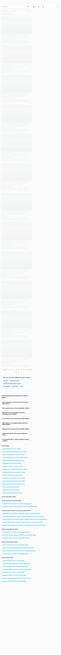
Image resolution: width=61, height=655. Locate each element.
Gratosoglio (15, 386)
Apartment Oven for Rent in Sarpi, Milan (13, 572)
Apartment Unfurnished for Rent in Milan (13, 481)
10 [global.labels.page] (26, 369)
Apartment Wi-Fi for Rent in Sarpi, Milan (13, 560)
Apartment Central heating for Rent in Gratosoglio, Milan (17, 547)
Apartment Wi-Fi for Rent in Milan (11, 448)
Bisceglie (6, 380)
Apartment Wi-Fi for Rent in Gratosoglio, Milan (15, 545)
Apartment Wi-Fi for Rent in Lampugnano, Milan (15, 532)
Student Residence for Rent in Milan (12, 492)
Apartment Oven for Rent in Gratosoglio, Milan (15, 553)
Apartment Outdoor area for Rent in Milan (13, 472)
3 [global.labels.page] (9, 369)
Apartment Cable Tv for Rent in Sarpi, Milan (14, 575)
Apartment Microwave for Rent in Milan (13, 460)
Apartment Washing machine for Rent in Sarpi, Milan (17, 569)
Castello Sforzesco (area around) (12, 383)
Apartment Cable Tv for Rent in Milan (12, 466)
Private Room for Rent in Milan (10, 487)
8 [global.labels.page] (21, 369)
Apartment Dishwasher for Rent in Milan (13, 454)
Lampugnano (7, 386)
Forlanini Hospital (14, 380)
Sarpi (21, 386)
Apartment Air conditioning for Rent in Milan (14, 469)
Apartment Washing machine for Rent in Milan (15, 457)
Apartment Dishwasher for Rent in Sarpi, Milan (15, 566)
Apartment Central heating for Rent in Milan (14, 451)
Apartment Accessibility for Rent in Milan (13, 478)
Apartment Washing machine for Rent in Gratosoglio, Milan (17, 550)
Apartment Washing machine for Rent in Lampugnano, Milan (17, 535)
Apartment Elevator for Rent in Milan (12, 475)
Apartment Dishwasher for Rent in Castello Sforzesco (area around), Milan (17, 516)
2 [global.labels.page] (7, 369)
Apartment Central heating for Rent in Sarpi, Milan (16, 563)
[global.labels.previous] (3, 370)
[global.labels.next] (19, 372)
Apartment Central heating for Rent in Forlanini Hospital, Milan (17, 506)
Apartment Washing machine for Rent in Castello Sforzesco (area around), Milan (17, 519)
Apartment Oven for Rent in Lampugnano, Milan (15, 538)
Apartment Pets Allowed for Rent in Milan (13, 484)
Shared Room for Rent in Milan (11, 490)
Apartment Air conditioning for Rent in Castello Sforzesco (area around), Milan (17, 525)
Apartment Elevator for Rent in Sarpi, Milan (14, 581)
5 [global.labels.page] (14, 369)
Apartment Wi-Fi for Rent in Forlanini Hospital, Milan (16, 503)
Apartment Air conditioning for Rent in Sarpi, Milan (16, 578)
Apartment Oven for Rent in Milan (11, 463)
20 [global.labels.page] (28, 369)
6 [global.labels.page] (16, 369)
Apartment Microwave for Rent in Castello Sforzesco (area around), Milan (17, 522)
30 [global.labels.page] (31, 369)
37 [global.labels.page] (16, 372)
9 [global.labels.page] (23, 369)
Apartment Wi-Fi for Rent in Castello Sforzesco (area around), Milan (17, 513)
